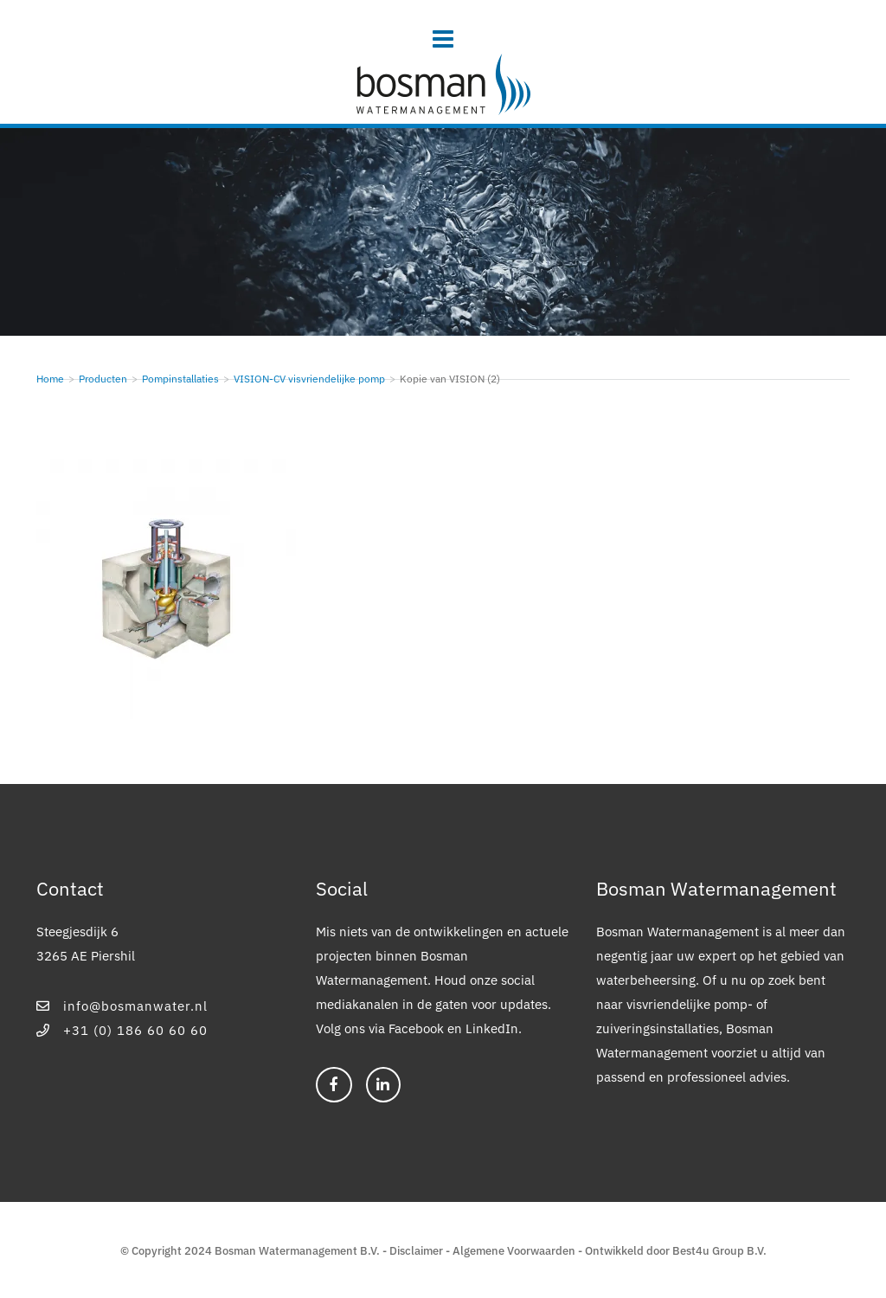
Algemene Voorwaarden (514, 1250)
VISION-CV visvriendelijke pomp (309, 378)
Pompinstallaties (180, 378)
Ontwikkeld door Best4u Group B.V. (676, 1250)
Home (50, 378)
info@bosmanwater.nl (122, 1006)
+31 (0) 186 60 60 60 (122, 1030)
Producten (103, 378)
